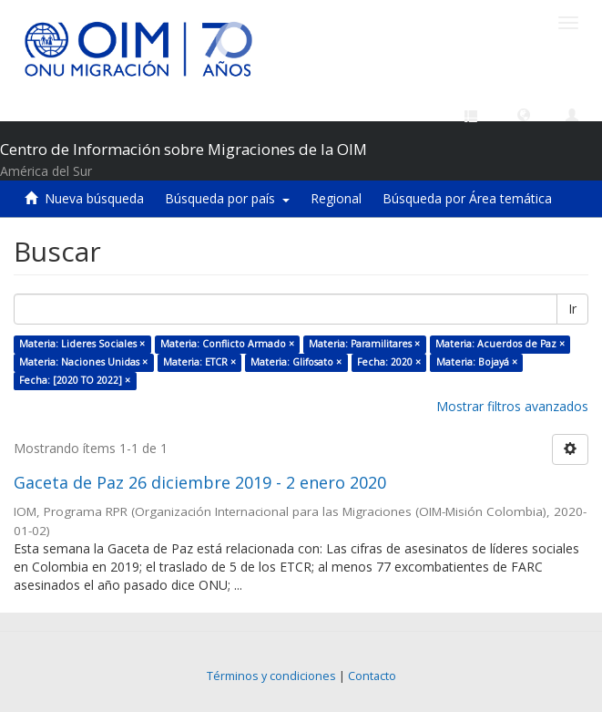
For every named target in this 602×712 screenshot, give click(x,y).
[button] (523, 113)
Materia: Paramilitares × (364, 343)
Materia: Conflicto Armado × (227, 343)
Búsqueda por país (227, 198)
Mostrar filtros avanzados (512, 406)
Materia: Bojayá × (476, 362)
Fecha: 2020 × (389, 362)
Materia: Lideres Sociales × (82, 343)
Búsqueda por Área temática (467, 198)
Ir (572, 308)
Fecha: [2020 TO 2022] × (74, 380)
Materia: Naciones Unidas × (83, 362)
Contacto (372, 676)
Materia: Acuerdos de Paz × (500, 343)
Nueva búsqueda (94, 198)
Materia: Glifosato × (296, 362)
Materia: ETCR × (199, 362)
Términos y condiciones (271, 676)
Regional (336, 198)
